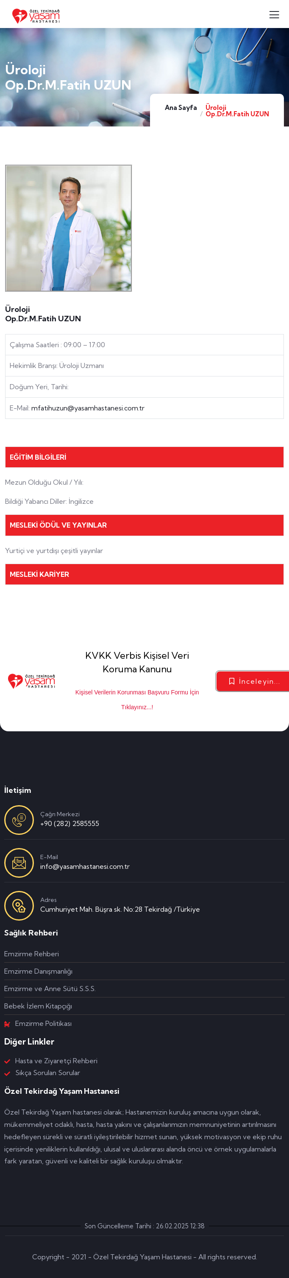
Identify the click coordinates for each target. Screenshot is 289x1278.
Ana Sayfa (181, 108)
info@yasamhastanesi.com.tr (85, 866)
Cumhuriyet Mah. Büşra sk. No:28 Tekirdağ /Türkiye (120, 909)
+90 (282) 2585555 (69, 823)
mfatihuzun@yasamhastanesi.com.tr (87, 408)
